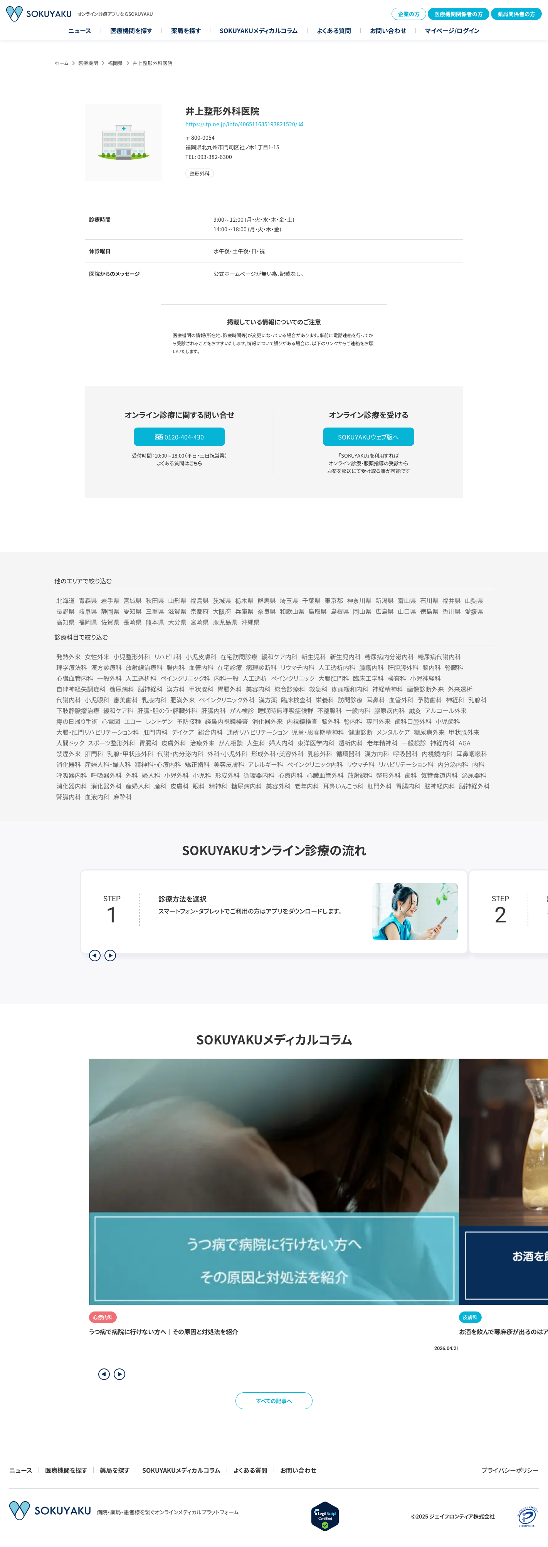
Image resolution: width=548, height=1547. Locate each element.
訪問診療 (350, 699)
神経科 (455, 699)
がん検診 (242, 710)
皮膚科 (179, 785)
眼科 (199, 785)
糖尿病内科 (246, 785)
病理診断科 (261, 667)
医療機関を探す (131, 30)
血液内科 (97, 796)
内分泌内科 (452, 764)
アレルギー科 (265, 764)
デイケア (182, 732)
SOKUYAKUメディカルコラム (259, 30)
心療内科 (290, 775)
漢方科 (175, 688)
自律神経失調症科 (81, 688)
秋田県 (155, 600)
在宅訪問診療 (238, 656)
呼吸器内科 (71, 775)
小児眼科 (97, 699)
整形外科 (388, 775)
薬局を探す (186, 30)
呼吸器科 (405, 753)
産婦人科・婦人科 (108, 764)
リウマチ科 (361, 764)
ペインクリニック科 (185, 678)
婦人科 (151, 775)
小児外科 (176, 775)
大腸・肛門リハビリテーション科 (97, 732)
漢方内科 (377, 753)
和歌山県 (292, 611)
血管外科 (401, 699)
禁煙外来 (68, 753)
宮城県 (132, 600)
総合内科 (210, 732)
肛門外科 (379, 785)
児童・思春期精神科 (318, 732)
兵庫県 (244, 611)
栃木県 (244, 600)
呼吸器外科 (106, 775)
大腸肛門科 (333, 678)
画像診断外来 (425, 688)
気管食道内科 (439, 775)
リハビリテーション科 (406, 764)
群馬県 (266, 600)
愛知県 (132, 611)
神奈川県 (359, 600)
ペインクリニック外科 (227, 699)
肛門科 (94, 753)
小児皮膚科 (201, 656)
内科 (478, 764)
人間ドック (70, 742)
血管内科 (201, 667)
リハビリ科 (168, 656)
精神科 (218, 785)
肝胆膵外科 (403, 667)
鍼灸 (415, 710)
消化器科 (68, 764)
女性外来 (97, 656)
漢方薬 (268, 699)
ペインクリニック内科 (315, 764)
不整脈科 (329, 710)
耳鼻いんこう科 (343, 785)
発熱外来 (68, 656)
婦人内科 (281, 742)
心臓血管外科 (325, 775)
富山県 (407, 600)
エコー (133, 721)
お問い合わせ (388, 30)
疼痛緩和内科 (349, 688)
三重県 (155, 611)
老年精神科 (382, 742)
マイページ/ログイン (452, 30)
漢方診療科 (106, 667)
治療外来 (202, 742)
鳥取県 (317, 611)
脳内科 (431, 667)
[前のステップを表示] (95, 955)
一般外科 (109, 678)
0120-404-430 (184, 436)
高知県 (65, 621)
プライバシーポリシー (510, 1470)
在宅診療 (229, 667)
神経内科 (442, 742)
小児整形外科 (131, 656)
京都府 (199, 611)
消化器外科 (106, 785)
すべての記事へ (274, 1401)
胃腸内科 (408, 785)
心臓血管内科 (74, 678)
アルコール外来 (446, 710)
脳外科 (330, 721)
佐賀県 (110, 621)
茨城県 (222, 600)
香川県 (451, 611)
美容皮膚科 (228, 764)
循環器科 (348, 753)
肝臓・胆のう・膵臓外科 (167, 710)
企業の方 (409, 14)
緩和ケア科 (118, 710)
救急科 (318, 688)
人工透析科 (141, 678)
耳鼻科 (375, 699)
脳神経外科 (474, 785)
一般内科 (358, 710)
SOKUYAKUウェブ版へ (368, 436)
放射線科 (360, 775)
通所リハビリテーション (257, 732)
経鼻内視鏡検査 (226, 721)
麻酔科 (122, 796)
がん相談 (231, 742)
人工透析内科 (336, 667)
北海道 (65, 600)
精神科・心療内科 (158, 764)
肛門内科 (155, 732)
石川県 (429, 600)
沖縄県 (250, 621)
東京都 (333, 600)
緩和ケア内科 (279, 656)
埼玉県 (289, 600)
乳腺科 (477, 699)
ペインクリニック (292, 678)
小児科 (202, 775)
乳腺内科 (154, 699)
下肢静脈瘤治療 (77, 710)
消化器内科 (71, 785)
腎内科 (353, 721)
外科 (132, 775)
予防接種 (189, 721)
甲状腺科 (201, 688)
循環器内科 (259, 775)
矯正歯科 (197, 764)
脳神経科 (150, 688)
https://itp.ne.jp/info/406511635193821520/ (241, 124)
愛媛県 (474, 611)
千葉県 (311, 600)
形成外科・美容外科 (277, 753)
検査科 (397, 678)
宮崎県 (199, 621)
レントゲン (159, 721)
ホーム (61, 63)
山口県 (407, 611)
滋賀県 (177, 611)
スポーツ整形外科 (111, 742)
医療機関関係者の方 (458, 14)
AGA (465, 742)
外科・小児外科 (227, 753)
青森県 (88, 600)
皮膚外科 (173, 742)
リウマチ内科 (297, 667)
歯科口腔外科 (413, 721)
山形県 (177, 600)
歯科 (411, 775)
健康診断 (360, 732)
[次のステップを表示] (110, 955)
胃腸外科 (229, 688)
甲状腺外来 (464, 732)
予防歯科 (429, 699)
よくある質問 (334, 30)
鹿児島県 (225, 621)
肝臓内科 (213, 710)
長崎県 (132, 621)
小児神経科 (425, 678)
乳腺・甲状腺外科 (130, 753)
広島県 (384, 611)
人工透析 (254, 678)
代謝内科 (68, 699)
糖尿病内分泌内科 (389, 656)
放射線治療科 (144, 667)
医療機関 (88, 63)
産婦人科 (138, 785)
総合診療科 (289, 688)
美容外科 (278, 785)
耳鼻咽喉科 (471, 753)
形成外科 (227, 775)
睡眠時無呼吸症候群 (285, 710)
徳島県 (429, 611)
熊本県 (155, 621)
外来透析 (460, 688)
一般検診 (414, 742)
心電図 (111, 721)
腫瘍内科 (371, 667)
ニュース (79, 30)
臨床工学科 (368, 678)
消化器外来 (267, 721)
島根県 (340, 611)
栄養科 (325, 699)
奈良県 (266, 611)
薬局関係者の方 (516, 14)
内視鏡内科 (437, 753)
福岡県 (115, 63)
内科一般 (226, 678)
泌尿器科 (474, 775)
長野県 (65, 611)
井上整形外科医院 (153, 63)
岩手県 (110, 600)
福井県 (451, 600)
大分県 (177, 621)
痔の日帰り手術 (77, 721)
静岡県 (110, 611)
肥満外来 (182, 699)
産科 (160, 785)
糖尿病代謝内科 (439, 656)
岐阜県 (88, 611)
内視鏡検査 (302, 721)
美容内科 (258, 688)
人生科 (256, 742)
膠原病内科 (389, 710)
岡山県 (362, 611)
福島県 (199, 600)
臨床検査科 (296, 699)
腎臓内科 (68, 796)
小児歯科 (447, 721)
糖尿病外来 (429, 732)
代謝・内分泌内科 (180, 753)
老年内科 (306, 785)
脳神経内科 (439, 785)
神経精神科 (387, 688)
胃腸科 (148, 742)
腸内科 (175, 667)
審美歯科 (125, 699)
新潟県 (384, 600)
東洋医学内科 (316, 742)
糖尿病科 (121, 688)
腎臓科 (454, 667)
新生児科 (313, 656)
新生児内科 (345, 656)
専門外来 (378, 721)
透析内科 (350, 742)
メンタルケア (393, 732)
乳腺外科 (320, 753)
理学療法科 (71, 667)
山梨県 (474, 600)
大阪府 (222, 611)
